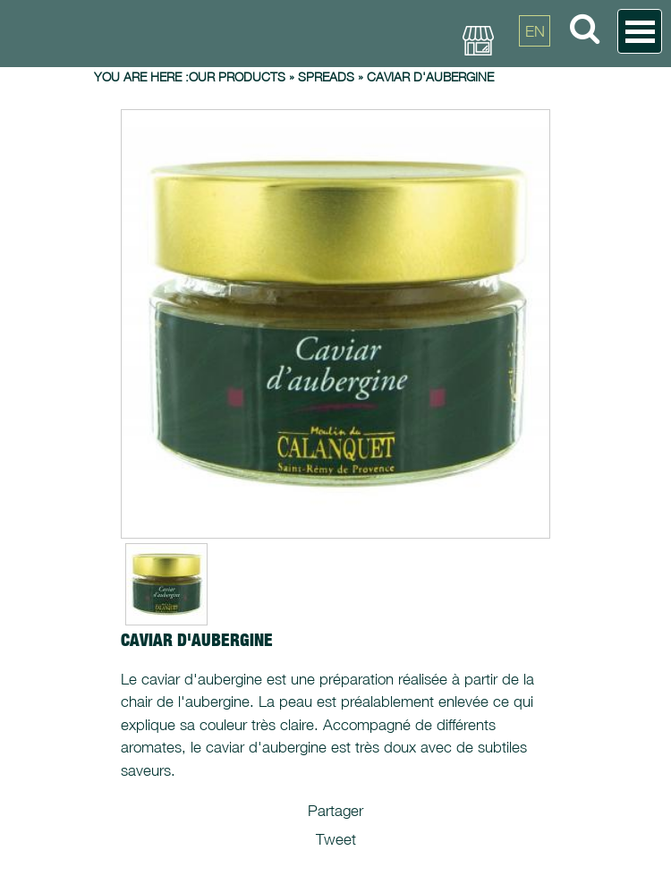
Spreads (326, 76)
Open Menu (639, 31)
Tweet (336, 839)
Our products (237, 76)
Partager (335, 811)
